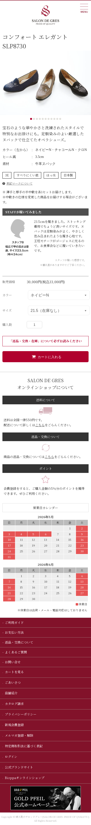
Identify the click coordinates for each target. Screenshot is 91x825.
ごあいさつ (12, 682)
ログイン (10, 756)
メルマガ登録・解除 (18, 735)
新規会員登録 (14, 724)
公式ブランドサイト (18, 767)
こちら (40, 425)
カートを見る (14, 672)
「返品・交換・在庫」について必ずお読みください (45, 341)
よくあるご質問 (16, 652)
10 (57, 119)
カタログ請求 (14, 703)
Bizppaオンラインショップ (24, 777)
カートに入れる (46, 357)
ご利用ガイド (14, 622)
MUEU (84, 8)
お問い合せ (13, 662)
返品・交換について (19, 642)
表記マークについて (19, 183)
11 (60, 119)
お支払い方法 (14, 632)
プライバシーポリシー (20, 714)
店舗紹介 (10, 693)
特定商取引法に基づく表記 (23, 746)
